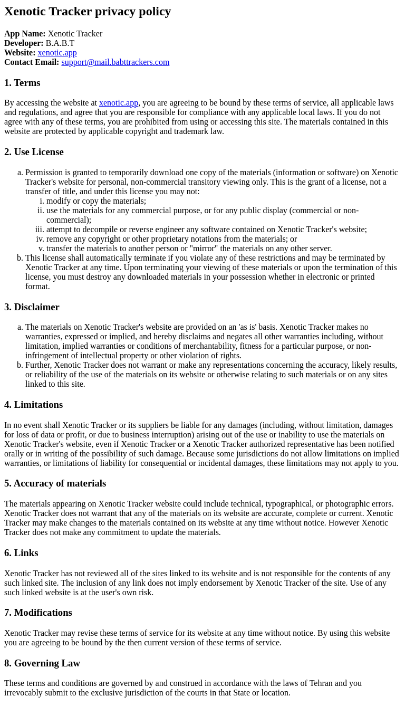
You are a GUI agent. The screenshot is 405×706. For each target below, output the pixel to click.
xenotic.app (57, 52)
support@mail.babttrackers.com (115, 62)
